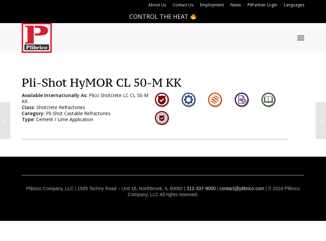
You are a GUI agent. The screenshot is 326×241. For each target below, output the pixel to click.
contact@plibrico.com (241, 188)
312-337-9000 (200, 188)
